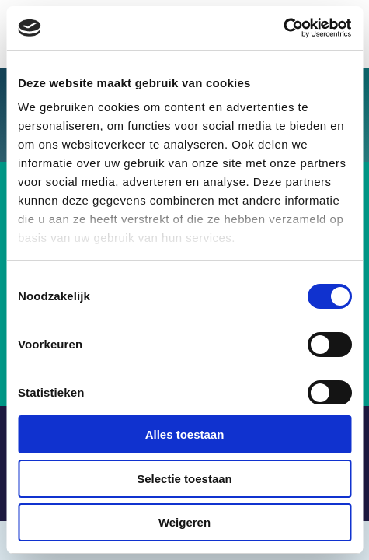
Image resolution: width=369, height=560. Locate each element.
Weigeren (184, 522)
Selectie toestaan (184, 478)
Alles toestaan (185, 434)
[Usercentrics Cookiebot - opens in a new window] (283, 28)
